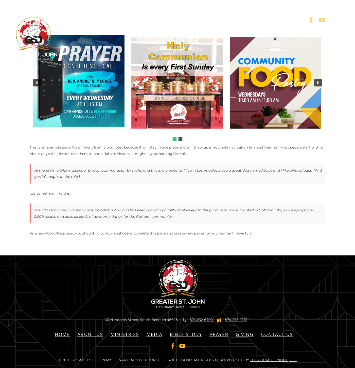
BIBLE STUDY (186, 334)
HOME (62, 334)
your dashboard (118, 233)
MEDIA (154, 334)
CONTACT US (277, 334)
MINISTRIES (124, 334)
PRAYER (219, 334)
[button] (175, 139)
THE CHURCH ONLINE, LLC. (273, 360)
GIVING (245, 334)
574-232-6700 (202, 320)
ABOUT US (90, 334)
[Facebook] (173, 346)
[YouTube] (182, 346)
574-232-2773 (236, 320)
